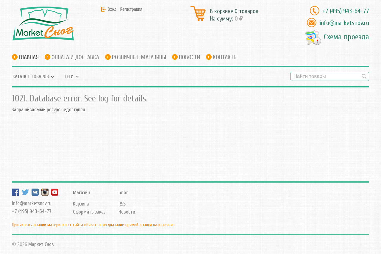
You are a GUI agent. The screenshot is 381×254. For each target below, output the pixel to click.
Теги (69, 76)
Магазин (81, 192)
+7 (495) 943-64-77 (345, 11)
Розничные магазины (139, 57)
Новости (189, 57)
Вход (112, 9)
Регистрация (131, 9)
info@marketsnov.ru (344, 23)
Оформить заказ (89, 212)
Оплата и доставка (75, 57)
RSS (122, 204)
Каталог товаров (31, 76)
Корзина (81, 204)
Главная (29, 57)
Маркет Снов (41, 244)
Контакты (225, 57)
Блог (123, 192)
